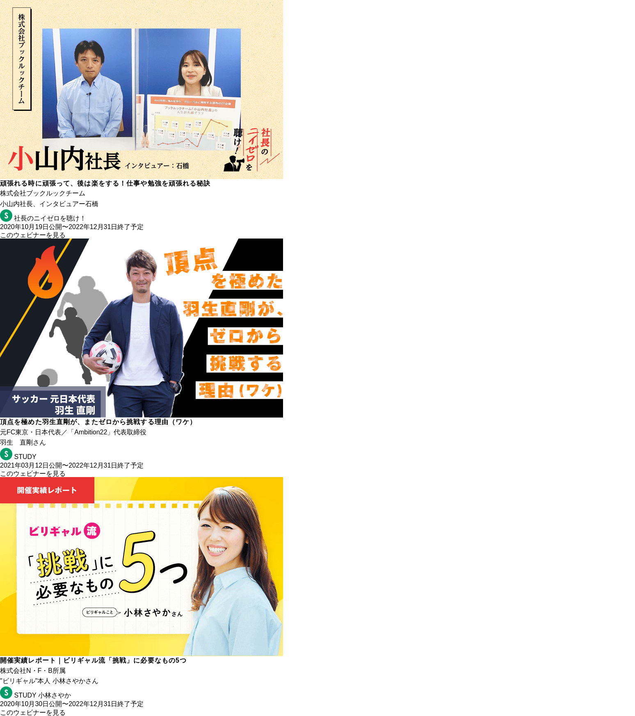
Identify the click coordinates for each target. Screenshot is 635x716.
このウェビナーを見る (33, 235)
